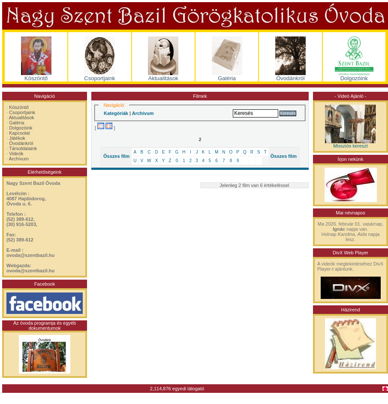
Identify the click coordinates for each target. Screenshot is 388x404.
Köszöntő (19, 107)
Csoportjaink (22, 112)
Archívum (19, 158)
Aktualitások (21, 117)
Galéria (16, 122)
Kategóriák (116, 113)
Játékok (17, 138)
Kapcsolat (19, 133)
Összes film (116, 156)
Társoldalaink (23, 148)
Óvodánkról (21, 143)
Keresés (288, 113)
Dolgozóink (20, 127)
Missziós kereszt (350, 145)
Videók (16, 153)
